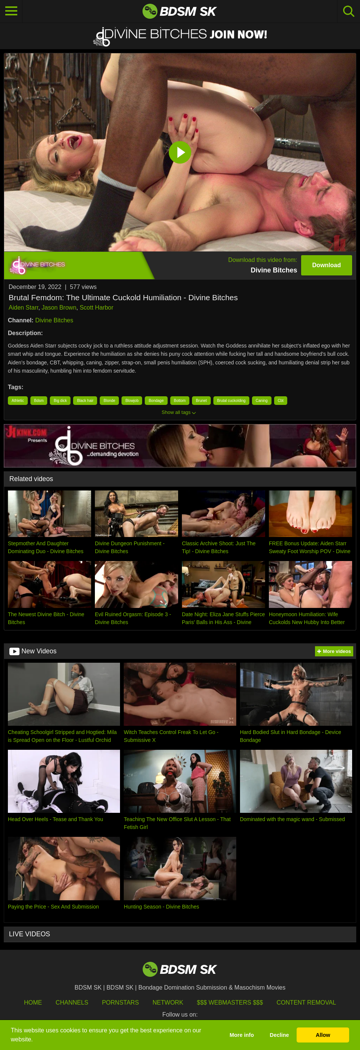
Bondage (156, 401)
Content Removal (306, 1002)
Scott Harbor (96, 307)
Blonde (109, 401)
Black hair (85, 401)
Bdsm (39, 401)
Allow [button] (323, 1035)
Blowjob (131, 401)
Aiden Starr (23, 307)
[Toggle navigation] (11, 11)
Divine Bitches (54, 320)
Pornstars (120, 1002)
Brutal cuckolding (231, 401)
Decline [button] (279, 1035)
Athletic (18, 401)
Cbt (281, 401)
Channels (72, 1002)
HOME (33, 1002)
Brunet (201, 401)
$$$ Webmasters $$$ (230, 1002)
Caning (262, 401)
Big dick (60, 401)
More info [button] (242, 1035)
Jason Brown (59, 307)
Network (168, 1002)
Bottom (180, 401)
